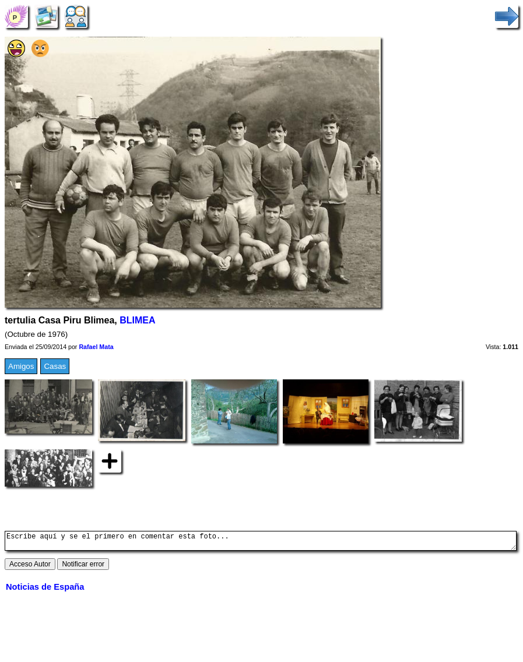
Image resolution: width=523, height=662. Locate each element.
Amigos (21, 366)
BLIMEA (137, 320)
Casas (55, 366)
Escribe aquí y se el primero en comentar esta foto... (261, 542)
